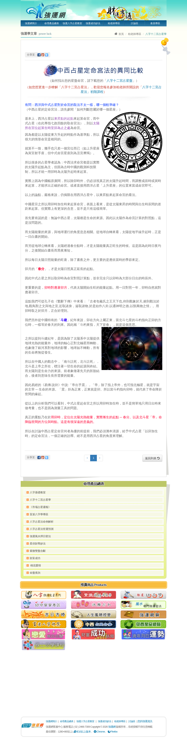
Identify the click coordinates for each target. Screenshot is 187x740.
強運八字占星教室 (72, 23)
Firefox (112, 731)
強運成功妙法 (93, 23)
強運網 (111, 726)
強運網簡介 (31, 23)
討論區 (134, 23)
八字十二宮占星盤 (120, 80)
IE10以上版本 (82, 731)
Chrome (99, 731)
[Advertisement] (94, 682)
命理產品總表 (51, 23)
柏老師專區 (114, 23)
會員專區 (155, 23)
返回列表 (152, 458)
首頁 (119, 33)
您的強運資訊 (145, 721)
